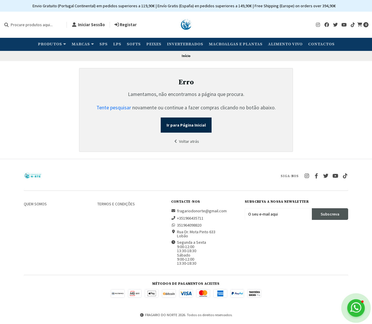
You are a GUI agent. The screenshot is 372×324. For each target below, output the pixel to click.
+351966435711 (187, 218)
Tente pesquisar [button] (113, 107)
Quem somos (35, 204)
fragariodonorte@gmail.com (199, 211)
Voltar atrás (186, 141)
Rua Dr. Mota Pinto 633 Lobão (193, 234)
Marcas (82, 44)
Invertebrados (185, 44)
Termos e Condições (116, 204)
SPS (103, 44)
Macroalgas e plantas (235, 44)
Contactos (321, 44)
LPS (117, 44)
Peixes (153, 44)
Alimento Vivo (285, 44)
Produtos (52, 44)
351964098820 (186, 225)
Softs (134, 44)
